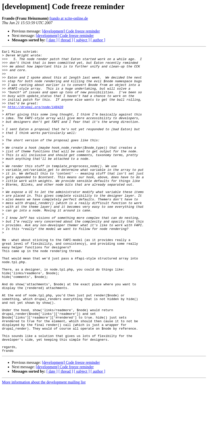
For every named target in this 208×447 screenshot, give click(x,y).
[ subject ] (82, 40)
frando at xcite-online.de (68, 18)
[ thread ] (65, 40)
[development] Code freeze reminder (71, 31)
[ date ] (51, 40)
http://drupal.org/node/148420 (35, 118)
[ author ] (98, 40)
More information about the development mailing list (43, 443)
